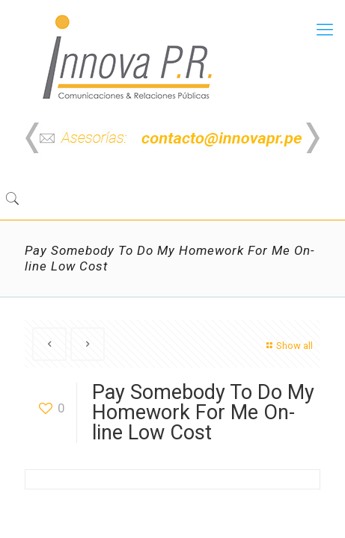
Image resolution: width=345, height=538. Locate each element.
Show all (288, 345)
